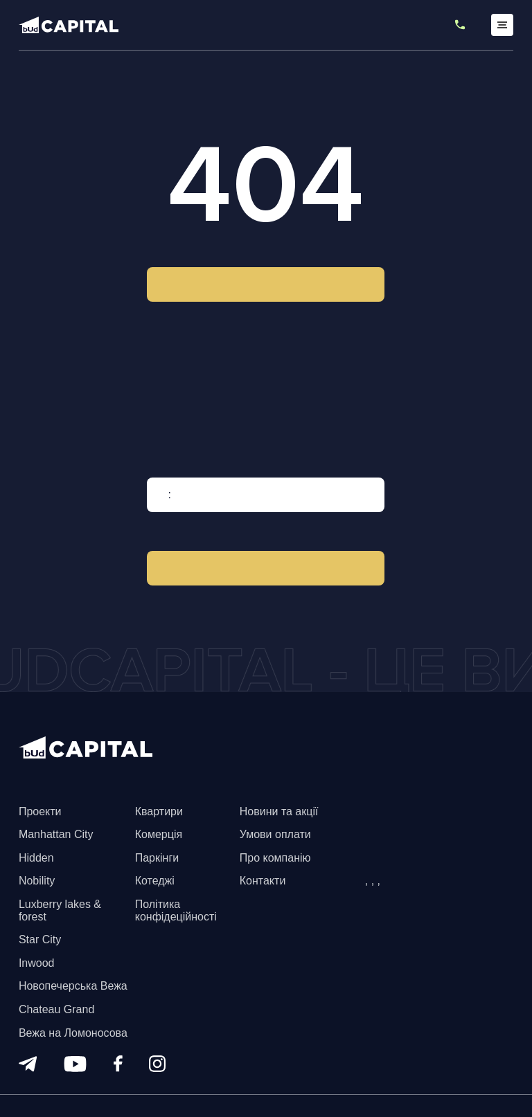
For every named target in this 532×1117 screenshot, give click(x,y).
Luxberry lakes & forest (60, 910)
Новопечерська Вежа (73, 986)
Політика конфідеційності (176, 910)
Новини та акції (279, 811)
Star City (40, 939)
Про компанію (275, 858)
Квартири (159, 811)
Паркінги (157, 858)
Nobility (37, 881)
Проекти (40, 811)
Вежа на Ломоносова (73, 1033)
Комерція (158, 834)
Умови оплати (275, 834)
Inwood (37, 963)
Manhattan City (56, 834)
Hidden (36, 858)
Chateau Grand (56, 1009)
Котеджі (155, 881)
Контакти (263, 881)
